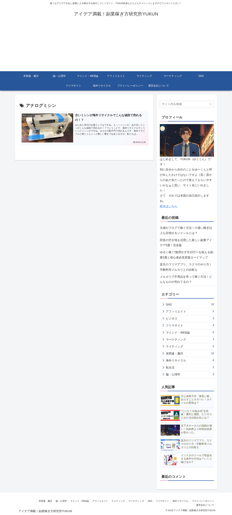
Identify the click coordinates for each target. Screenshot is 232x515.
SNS (150, 501)
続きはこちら (168, 206)
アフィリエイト (100, 501)
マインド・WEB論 (79, 501)
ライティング (118, 501)
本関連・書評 (45, 501)
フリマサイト (162, 501)
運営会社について (205, 505)
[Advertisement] (116, 47)
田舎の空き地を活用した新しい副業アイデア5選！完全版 (186, 242)
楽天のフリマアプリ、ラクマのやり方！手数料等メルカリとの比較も (186, 267)
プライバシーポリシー (203, 501)
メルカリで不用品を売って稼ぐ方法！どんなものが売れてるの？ (186, 279)
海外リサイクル (180, 501)
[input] (187, 104)
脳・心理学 (61, 501)
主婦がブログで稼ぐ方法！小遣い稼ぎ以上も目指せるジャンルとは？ (186, 230)
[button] (210, 104)
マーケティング (136, 501)
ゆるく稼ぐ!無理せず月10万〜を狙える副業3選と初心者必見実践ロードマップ (186, 255)
